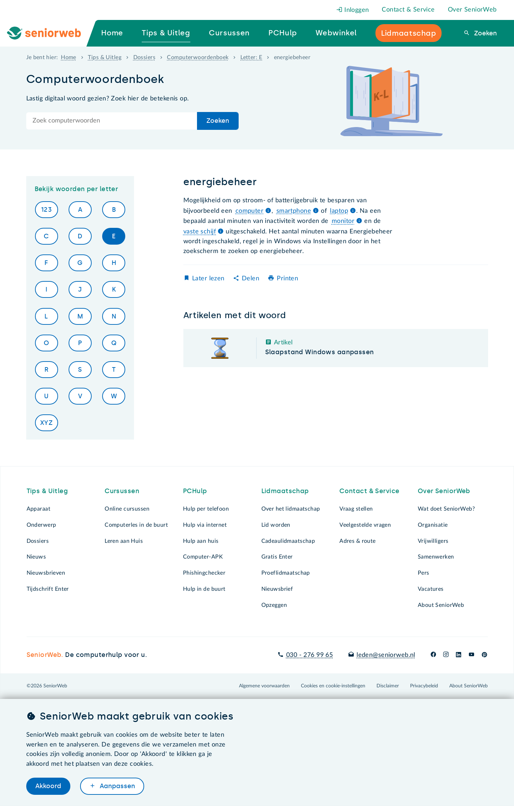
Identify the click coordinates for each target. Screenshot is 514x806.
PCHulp (195, 491)
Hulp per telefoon (206, 509)
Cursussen (122, 491)
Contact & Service (408, 10)
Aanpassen (116, 786)
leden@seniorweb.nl (386, 655)
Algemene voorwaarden (264, 686)
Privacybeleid (424, 686)
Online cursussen (127, 509)
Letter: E (251, 57)
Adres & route (357, 541)
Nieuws (36, 557)
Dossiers (144, 57)
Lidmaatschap (285, 491)
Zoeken (484, 33)
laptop (339, 211)
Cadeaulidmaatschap (288, 541)
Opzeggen (274, 605)
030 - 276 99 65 (309, 655)
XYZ (46, 423)
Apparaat (38, 509)
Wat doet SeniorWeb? (446, 509)
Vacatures (431, 589)
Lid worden (275, 525)
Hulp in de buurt (204, 589)
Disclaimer (387, 686)
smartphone (293, 211)
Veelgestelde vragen (365, 525)
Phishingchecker (204, 573)
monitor (343, 221)
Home (68, 57)
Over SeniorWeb (472, 10)
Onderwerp (41, 525)
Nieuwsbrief (277, 589)
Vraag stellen (356, 509)
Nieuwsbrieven (46, 573)
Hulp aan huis (201, 541)
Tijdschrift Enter (48, 589)
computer (249, 211)
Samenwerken (436, 557)
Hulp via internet (205, 525)
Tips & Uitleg (104, 57)
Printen (287, 278)
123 (46, 209)
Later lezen (208, 278)
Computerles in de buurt (136, 525)
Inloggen (352, 10)
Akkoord (48, 786)
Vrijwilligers (433, 541)
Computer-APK (203, 557)
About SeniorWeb (441, 605)
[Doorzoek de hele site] (112, 120)
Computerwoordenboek (197, 57)
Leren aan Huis (124, 541)
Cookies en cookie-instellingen (333, 686)
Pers (423, 573)
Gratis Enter (277, 557)
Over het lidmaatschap (290, 509)
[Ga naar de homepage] (49, 33)
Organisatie (433, 525)
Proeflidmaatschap (285, 573)
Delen (250, 278)
